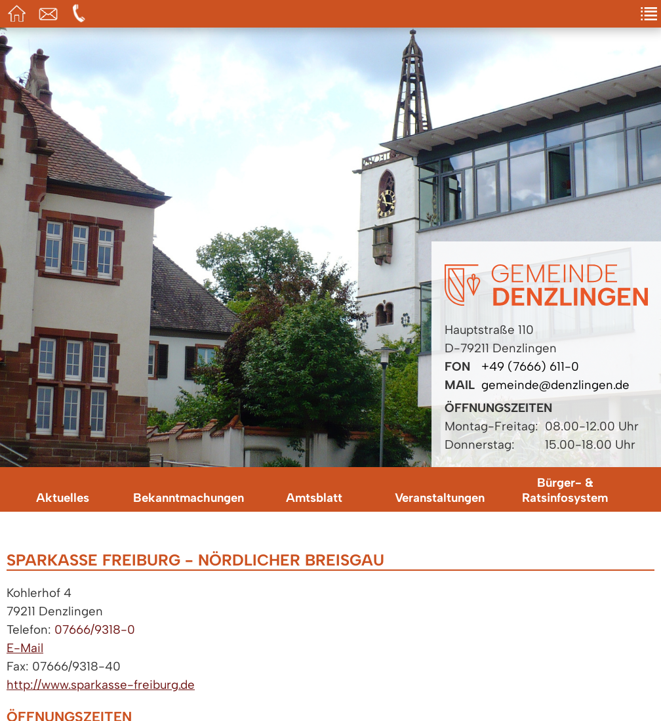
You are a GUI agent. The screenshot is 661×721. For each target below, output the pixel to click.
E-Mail (25, 647)
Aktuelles (62, 497)
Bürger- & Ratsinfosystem (565, 490)
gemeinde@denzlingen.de (555, 384)
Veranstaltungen (440, 497)
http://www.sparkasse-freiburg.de (101, 684)
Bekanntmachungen (188, 497)
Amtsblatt (314, 497)
